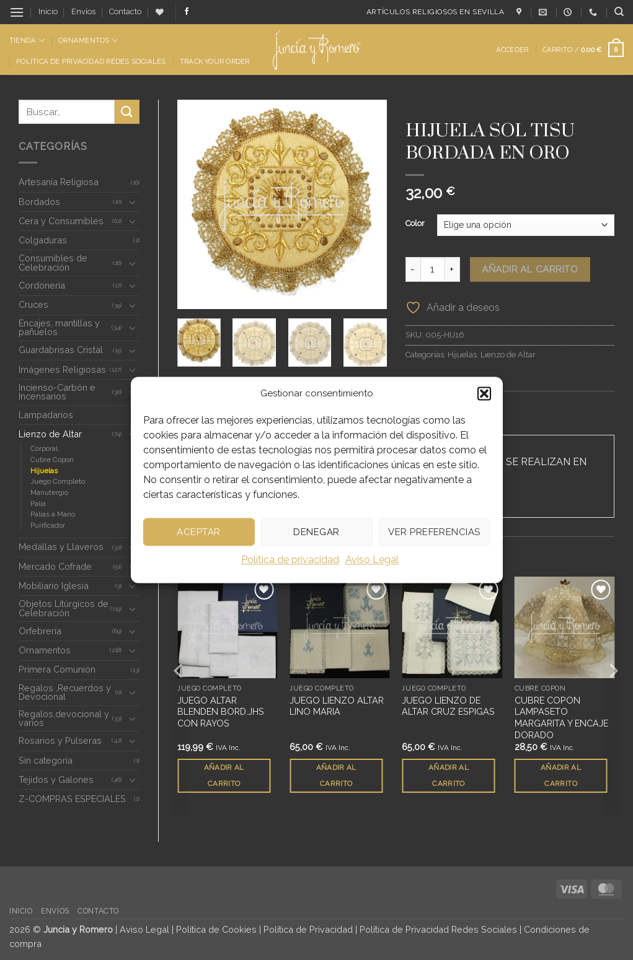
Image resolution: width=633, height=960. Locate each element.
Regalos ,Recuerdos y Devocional (65, 692)
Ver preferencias (434, 532)
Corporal (44, 448)
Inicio (48, 11)
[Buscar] (619, 11)
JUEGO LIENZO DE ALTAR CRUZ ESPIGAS (448, 707)
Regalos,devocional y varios (64, 718)
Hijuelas (44, 470)
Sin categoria (46, 760)
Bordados (39, 201)
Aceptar (198, 532)
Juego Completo (57, 481)
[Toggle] (132, 202)
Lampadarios (46, 414)
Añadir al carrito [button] (224, 776)
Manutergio (49, 492)
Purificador (47, 525)
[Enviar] (127, 112)
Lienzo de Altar (50, 434)
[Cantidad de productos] (432, 269)
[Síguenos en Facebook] (186, 11)
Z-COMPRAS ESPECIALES (72, 798)
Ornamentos (88, 40)
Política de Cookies (216, 929)
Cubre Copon (52, 459)
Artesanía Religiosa (59, 182)
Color (415, 223)
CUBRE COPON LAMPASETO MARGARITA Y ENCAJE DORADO (561, 718)
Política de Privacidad (308, 929)
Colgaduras (43, 240)
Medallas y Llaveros (61, 546)
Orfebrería (40, 631)
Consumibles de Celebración (53, 262)
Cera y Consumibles (61, 221)
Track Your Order (215, 61)
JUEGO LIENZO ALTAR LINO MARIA (337, 707)
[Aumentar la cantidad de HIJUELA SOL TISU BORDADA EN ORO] (452, 269)
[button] (484, 393)
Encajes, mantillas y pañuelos (59, 327)
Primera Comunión (57, 669)
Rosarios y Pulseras (60, 740)
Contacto (125, 11)
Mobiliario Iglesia (54, 585)
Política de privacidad (290, 559)
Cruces (33, 304)
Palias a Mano (52, 514)
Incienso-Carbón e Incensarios (57, 391)
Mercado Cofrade (55, 566)
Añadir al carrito (530, 269)
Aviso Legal (372, 559)
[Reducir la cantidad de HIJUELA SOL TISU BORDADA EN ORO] (412, 269)
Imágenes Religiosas (62, 369)
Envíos (83, 11)
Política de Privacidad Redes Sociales (91, 61)
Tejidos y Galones (56, 779)
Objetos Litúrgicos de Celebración (63, 607)
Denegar (316, 532)
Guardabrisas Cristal (61, 349)
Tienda (27, 40)
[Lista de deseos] (160, 12)
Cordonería (42, 285)
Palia (38, 503)
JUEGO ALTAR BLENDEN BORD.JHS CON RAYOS (220, 712)
